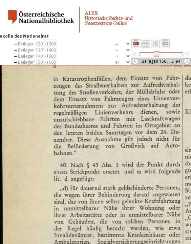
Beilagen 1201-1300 (37, 44)
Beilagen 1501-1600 (37, 62)
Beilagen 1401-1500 (37, 56)
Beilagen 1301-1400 (37, 50)
